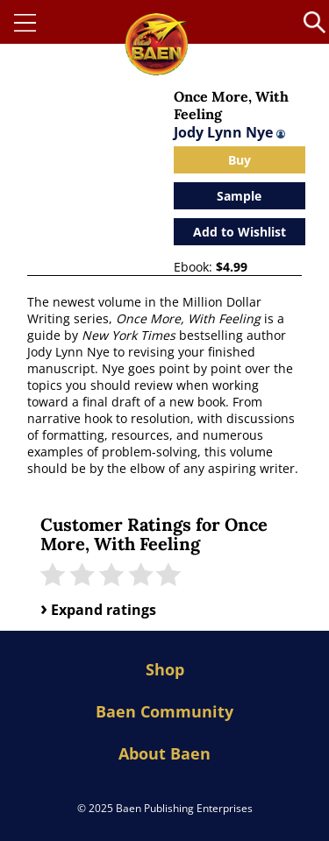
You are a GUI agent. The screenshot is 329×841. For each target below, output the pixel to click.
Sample (239, 195)
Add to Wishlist (239, 231)
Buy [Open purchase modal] (239, 160)
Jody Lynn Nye (229, 132)
